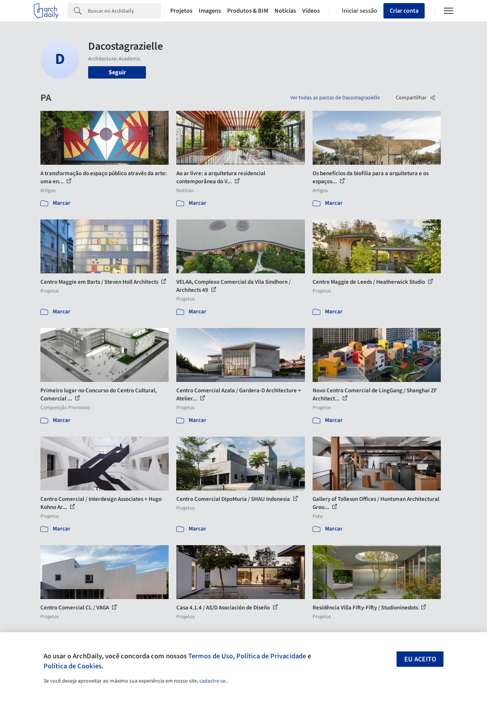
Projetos (181, 11)
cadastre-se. (213, 681)
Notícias (285, 11)
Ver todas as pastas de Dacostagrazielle (335, 97)
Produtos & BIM (247, 11)
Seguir (117, 72)
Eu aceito (420, 659)
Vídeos (311, 11)
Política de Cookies (73, 666)
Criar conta (404, 11)
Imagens (210, 11)
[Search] (124, 10)
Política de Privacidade (271, 656)
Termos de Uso (210, 656)
